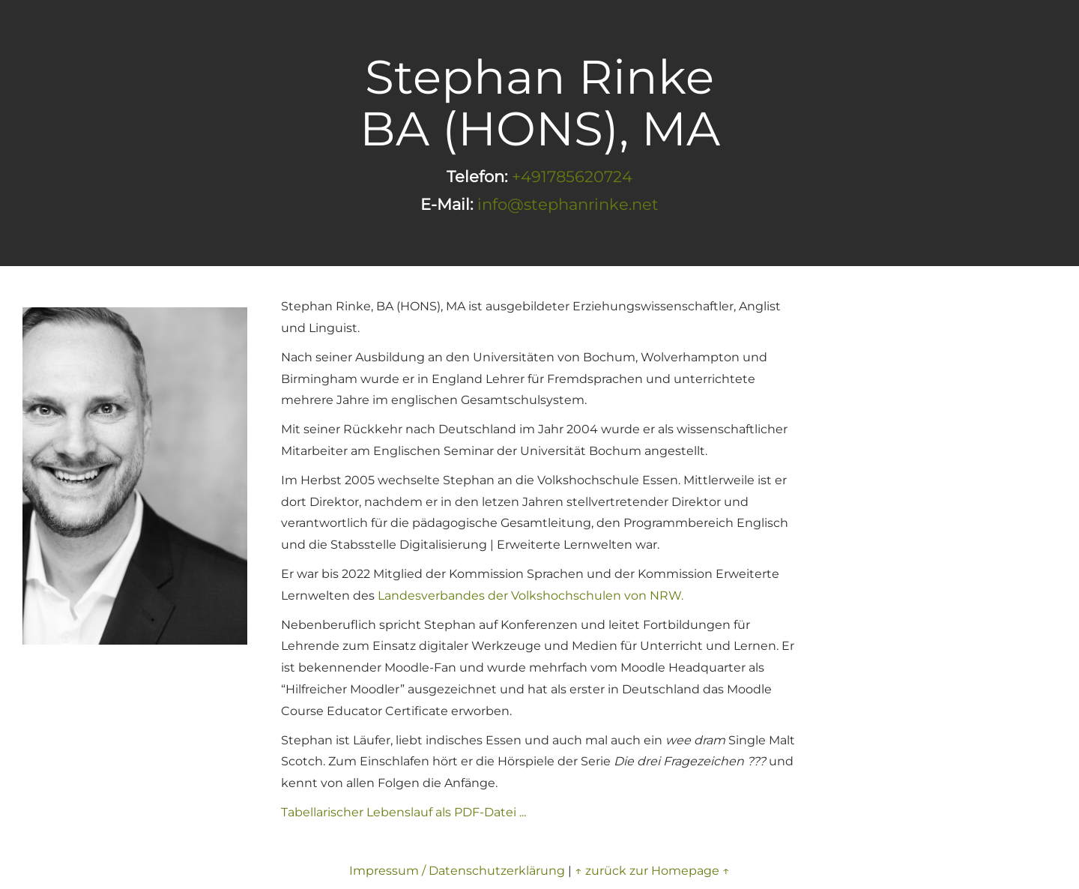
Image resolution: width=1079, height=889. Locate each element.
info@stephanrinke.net (568, 204)
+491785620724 (572, 176)
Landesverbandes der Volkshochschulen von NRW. (530, 595)
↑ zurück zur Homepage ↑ (652, 871)
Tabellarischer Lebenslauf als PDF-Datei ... (403, 812)
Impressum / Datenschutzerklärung (457, 871)
